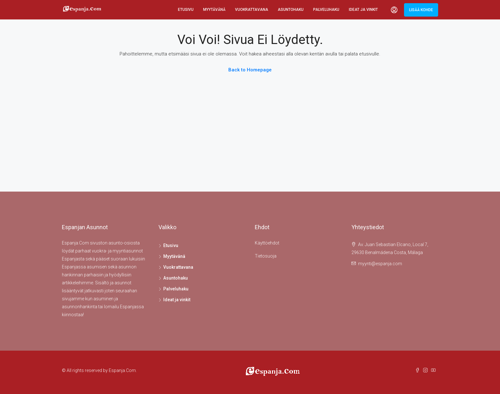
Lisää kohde (421, 10)
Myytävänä (214, 9)
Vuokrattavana (251, 9)
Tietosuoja (265, 256)
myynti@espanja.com (380, 263)
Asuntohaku (291, 9)
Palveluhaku (326, 9)
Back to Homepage (250, 70)
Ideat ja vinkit (363, 9)
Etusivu (186, 9)
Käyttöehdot (267, 242)
